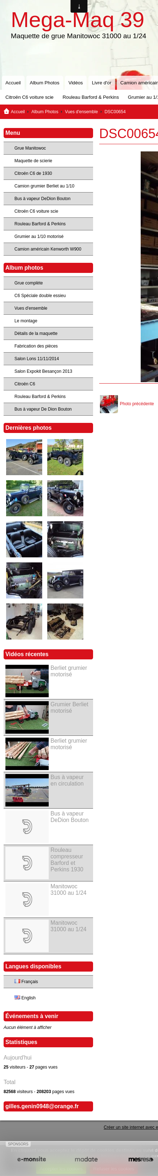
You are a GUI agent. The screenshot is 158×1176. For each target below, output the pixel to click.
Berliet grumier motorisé (69, 671)
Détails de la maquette (35, 333)
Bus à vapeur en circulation (67, 780)
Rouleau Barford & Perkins (90, 97)
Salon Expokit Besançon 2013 (43, 371)
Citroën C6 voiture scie (29, 97)
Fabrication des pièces (36, 346)
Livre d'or (101, 82)
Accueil (13, 82)
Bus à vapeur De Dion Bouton (43, 409)
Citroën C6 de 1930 (33, 173)
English (25, 997)
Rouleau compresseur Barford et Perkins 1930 (67, 859)
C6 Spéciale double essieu (40, 295)
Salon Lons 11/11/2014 (36, 358)
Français (26, 981)
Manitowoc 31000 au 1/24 (69, 889)
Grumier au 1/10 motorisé (38, 236)
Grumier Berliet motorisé (69, 707)
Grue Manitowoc (30, 148)
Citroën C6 (24, 383)
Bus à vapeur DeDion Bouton (42, 198)
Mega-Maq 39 (77, 20)
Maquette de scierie (33, 160)
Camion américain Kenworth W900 (47, 249)
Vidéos (76, 82)
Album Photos (45, 82)
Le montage (25, 320)
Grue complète (28, 283)
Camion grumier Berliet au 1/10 (44, 186)
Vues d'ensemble (81, 111)
